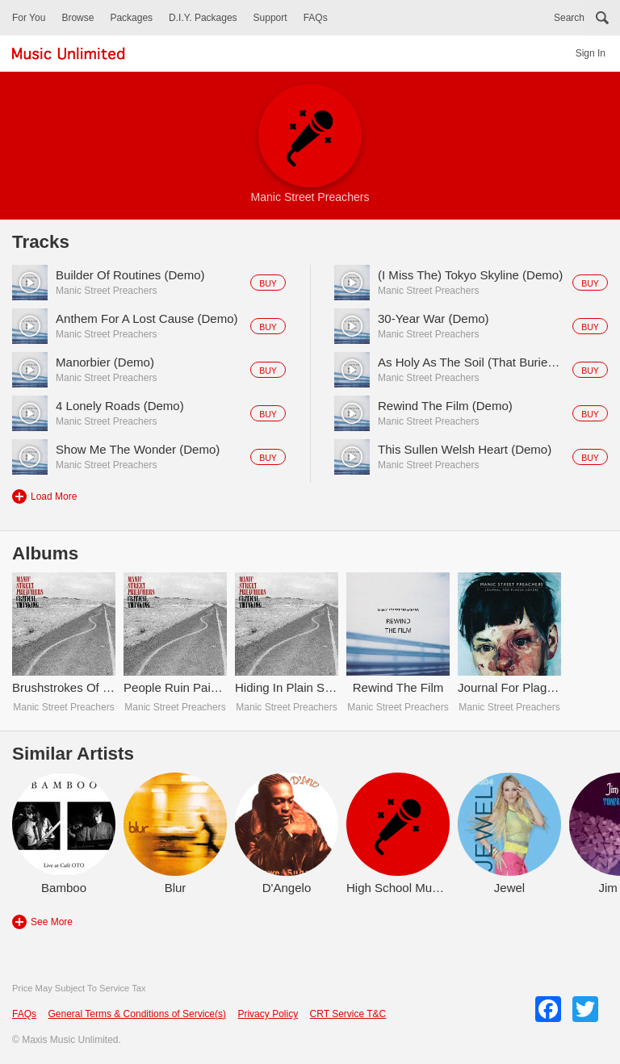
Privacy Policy (267, 1014)
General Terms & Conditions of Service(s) (137, 1014)
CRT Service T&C (348, 1014)
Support (270, 17)
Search (569, 17)
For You (28, 17)
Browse (77, 17)
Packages (131, 17)
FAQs (316, 17)
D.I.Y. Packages (203, 17)
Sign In (590, 53)
